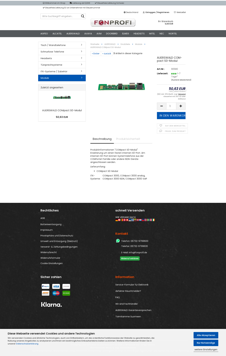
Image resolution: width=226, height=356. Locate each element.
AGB (42, 218)
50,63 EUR (62, 117)
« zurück (106, 53)
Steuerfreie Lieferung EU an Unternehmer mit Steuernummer (71, 7)
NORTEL (173, 33)
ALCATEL (57, 33)
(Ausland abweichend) (181, 80)
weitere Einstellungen (205, 349)
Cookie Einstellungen (51, 263)
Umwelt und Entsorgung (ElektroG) (59, 241)
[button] (131, 12)
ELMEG (125, 33)
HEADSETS (139, 33)
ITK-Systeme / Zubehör (54, 71)
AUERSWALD (73, 33)
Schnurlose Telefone (52, 51)
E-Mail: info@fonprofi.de (134, 252)
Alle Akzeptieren (206, 335)
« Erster (95, 53)
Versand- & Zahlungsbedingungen (59, 246)
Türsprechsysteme (51, 64)
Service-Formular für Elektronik (131, 284)
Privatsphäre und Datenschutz (56, 235)
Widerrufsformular (50, 257)
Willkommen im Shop (54, 3)
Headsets (46, 58)
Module (45, 78)
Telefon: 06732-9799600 (134, 241)
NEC (162, 33)
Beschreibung (102, 139)
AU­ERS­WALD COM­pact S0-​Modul (62, 110)
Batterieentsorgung (50, 224)
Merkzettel (180, 12)
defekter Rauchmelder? (128, 291)
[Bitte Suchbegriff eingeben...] (83, 16)
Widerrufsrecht (48, 252)
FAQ (117, 297)
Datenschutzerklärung (27, 343)
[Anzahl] (171, 106)
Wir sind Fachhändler (126, 303)
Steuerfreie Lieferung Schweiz (109, 3)
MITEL (152, 33)
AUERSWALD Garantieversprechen (133, 310)
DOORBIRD (112, 33)
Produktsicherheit (128, 139)
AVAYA (88, 33)
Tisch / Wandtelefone (53, 45)
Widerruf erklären (130, 258)
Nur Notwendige (206, 342)
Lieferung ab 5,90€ (80, 3)
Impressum (46, 229)
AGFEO (44, 33)
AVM (99, 33)
